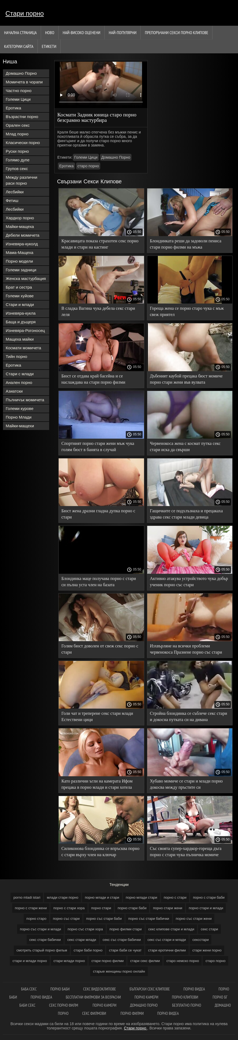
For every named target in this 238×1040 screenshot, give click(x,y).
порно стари (101, 908)
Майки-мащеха (20, 226)
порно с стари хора (68, 908)
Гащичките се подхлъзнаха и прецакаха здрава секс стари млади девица (186, 513)
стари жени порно (207, 950)
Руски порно (17, 151)
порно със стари (66, 919)
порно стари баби (132, 908)
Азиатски (14, 391)
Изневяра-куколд (22, 244)
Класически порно (23, 142)
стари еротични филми (167, 950)
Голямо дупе (18, 160)
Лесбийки (15, 192)
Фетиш (12, 200)
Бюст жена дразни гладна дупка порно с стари (98, 513)
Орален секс (18, 125)
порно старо (36, 919)
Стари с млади (20, 373)
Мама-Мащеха (19, 252)
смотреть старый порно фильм (42, 950)
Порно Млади (19, 417)
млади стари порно (62, 897)
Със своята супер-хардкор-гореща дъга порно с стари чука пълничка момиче (186, 851)
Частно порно (19, 90)
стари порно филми (107, 961)
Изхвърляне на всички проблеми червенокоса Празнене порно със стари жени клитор (186, 650)
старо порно (88, 166)
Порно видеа (194, 989)
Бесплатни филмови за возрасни (93, 997)
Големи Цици (18, 99)
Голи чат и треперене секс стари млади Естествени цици (97, 716)
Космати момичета (23, 347)
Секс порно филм (64, 1005)
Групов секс (17, 168)
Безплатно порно (186, 1005)
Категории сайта (18, 46)
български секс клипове (150, 989)
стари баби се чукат (125, 950)
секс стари (209, 929)
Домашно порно (144, 1005)
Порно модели (19, 261)
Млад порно (17, 134)
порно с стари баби (208, 897)
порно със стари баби (104, 919)
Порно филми (132, 1013)
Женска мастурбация (26, 278)
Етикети (49, 46)
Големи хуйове (20, 296)
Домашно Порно (21, 73)
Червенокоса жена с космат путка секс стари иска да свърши (185, 446)
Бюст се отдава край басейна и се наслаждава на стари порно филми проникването (93, 380)
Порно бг (220, 997)
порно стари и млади (206, 908)
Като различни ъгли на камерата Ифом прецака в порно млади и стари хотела (97, 784)
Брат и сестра (19, 287)
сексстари (200, 940)
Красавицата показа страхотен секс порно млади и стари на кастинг (100, 244)
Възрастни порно (22, 116)
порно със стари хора (85, 929)
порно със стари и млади (40, 929)
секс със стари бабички (122, 940)
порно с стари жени (31, 908)
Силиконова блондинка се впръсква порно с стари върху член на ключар (100, 851)
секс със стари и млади (167, 940)
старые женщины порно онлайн (119, 971)
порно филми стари (125, 929)
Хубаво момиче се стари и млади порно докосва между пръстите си (186, 784)
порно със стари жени (194, 919)
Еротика (13, 108)
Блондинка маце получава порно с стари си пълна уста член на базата (98, 581)
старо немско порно (182, 961)
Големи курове (19, 408)
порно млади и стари (102, 897)
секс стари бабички (45, 940)
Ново (49, 32)
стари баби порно (88, 950)
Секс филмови (94, 1013)
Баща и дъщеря (21, 322)
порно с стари (175, 897)
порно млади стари (141, 897)
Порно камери (146, 997)
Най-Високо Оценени (82, 32)
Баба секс (29, 989)
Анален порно (19, 382)
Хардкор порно (20, 218)
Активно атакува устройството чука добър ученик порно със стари (189, 581)
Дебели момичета (22, 235)
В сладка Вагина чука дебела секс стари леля (98, 311)
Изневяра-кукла (21, 313)
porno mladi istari (26, 897)
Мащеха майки (20, 339)
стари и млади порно (29, 961)
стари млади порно (69, 961)
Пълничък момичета (25, 399)
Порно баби (60, 989)
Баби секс (27, 1005)
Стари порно (24, 13)
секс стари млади (81, 940)
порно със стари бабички (148, 919)
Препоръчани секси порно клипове (176, 32)
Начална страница (20, 32)
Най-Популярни (122, 32)
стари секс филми (145, 961)
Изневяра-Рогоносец (25, 330)
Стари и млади (20, 304)
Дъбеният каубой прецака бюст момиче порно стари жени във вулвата (186, 379)
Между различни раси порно (21, 180)
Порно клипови (185, 997)
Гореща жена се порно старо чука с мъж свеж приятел (187, 311)
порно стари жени (167, 908)
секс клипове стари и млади (171, 929)
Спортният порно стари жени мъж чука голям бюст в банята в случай (97, 446)
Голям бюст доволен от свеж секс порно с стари (99, 649)
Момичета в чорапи (24, 82)
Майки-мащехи (20, 425)
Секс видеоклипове (99, 989)
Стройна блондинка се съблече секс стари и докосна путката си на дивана (188, 716)
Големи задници (21, 270)
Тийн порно (16, 356)
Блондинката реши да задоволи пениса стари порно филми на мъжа (185, 244)
